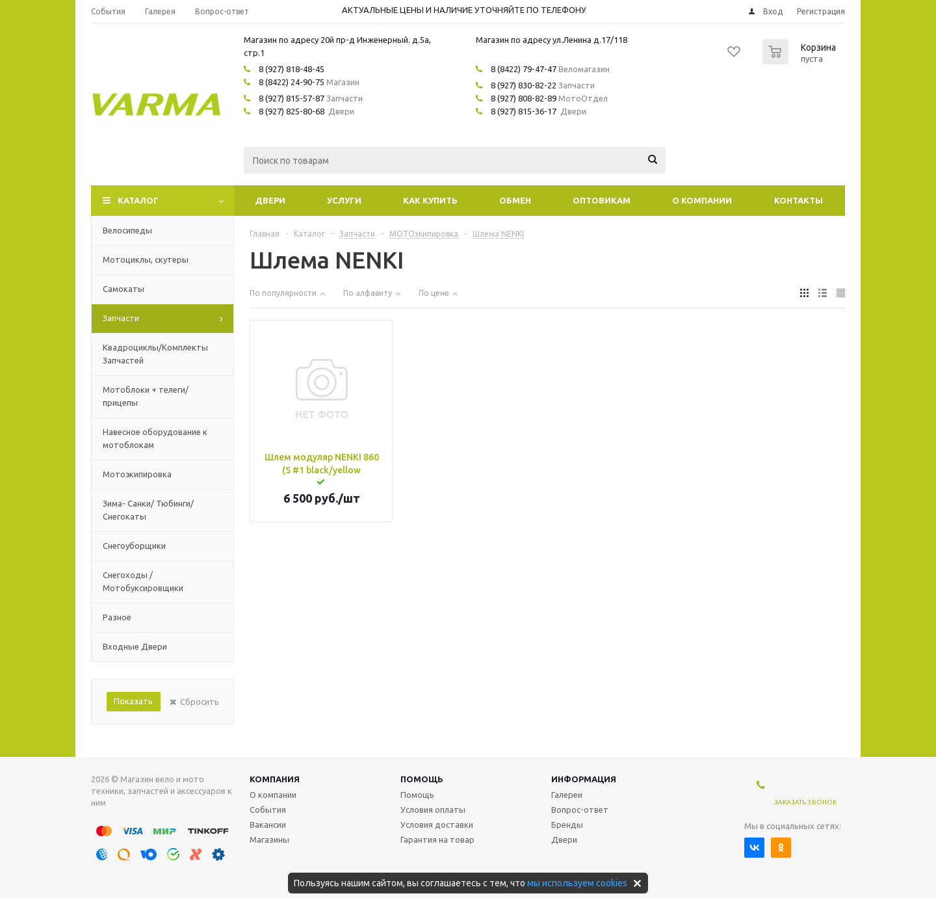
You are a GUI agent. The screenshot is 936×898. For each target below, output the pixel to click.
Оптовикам (601, 200)
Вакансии (268, 824)
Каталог (138, 200)
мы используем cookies (577, 883)
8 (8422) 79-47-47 (523, 68)
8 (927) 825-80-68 (291, 111)
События (268, 809)
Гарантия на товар (437, 839)
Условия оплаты (432, 809)
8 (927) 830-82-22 (523, 85)
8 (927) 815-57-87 (291, 98)
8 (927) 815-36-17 (523, 111)
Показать (133, 701)
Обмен (515, 200)
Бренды (567, 824)
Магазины (269, 839)
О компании (702, 200)
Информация (583, 779)
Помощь (421, 779)
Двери (270, 200)
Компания (275, 779)
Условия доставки (436, 824)
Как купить (430, 200)
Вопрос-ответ (579, 809)
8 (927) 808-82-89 (523, 98)
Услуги (344, 200)
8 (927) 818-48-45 (291, 68)
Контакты (798, 200)
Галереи (566, 794)
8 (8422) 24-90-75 (291, 81)
